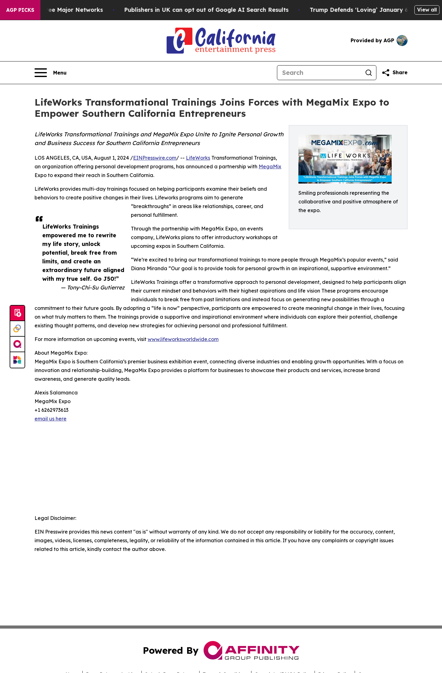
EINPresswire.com (154, 158)
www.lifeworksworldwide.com (183, 339)
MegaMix (270, 166)
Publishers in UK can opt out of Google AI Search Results (211, 9)
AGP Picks (20, 10)
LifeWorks (198, 158)
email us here (51, 419)
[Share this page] (394, 72)
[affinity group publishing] (17, 344)
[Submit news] (17, 313)
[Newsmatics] (17, 360)
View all (427, 10)
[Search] (319, 73)
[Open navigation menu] (51, 72)
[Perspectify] (17, 329)
